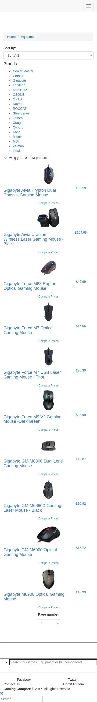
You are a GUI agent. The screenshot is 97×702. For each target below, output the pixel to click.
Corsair (18, 76)
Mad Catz (20, 90)
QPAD (17, 99)
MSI (16, 141)
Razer (17, 104)
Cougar (18, 123)
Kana (17, 132)
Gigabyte (19, 80)
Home (11, 37)
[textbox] (53, 662)
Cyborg (18, 127)
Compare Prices (48, 203)
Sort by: (10, 48)
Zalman (18, 146)
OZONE (19, 94)
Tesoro (18, 118)
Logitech (19, 85)
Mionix (17, 137)
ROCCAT (19, 108)
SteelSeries (21, 113)
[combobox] (48, 662)
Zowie (17, 151)
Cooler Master (23, 71)
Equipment (28, 37)
